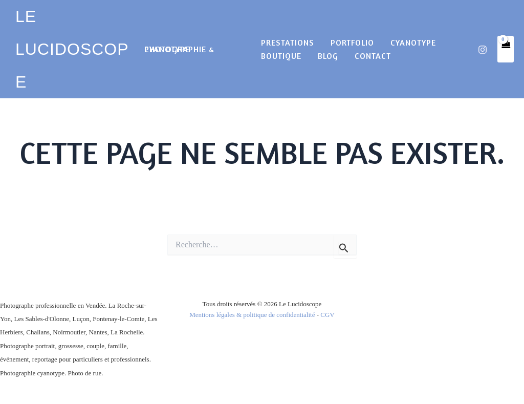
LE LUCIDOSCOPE (72, 49)
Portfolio (352, 42)
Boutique (281, 56)
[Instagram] (482, 49)
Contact (373, 56)
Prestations (287, 42)
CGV (327, 314)
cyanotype (413, 42)
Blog (328, 56)
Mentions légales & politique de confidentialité (252, 314)
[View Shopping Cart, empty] (505, 49)
